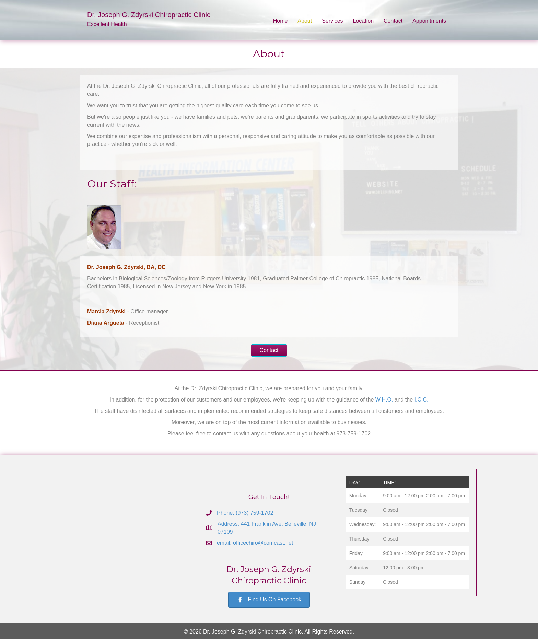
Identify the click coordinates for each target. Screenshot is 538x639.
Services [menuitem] (332, 21)
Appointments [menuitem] (429, 21)
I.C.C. (421, 400)
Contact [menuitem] (393, 21)
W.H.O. (384, 400)
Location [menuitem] (363, 21)
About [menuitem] (304, 21)
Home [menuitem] (280, 21)
